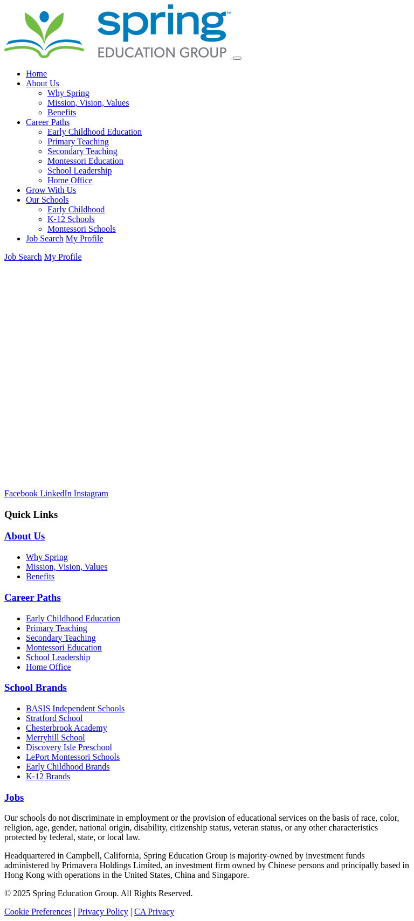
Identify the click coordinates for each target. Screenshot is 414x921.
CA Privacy (154, 911)
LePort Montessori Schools (73, 756)
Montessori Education (85, 160)
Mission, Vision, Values (88, 102)
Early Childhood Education (94, 131)
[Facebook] (22, 493)
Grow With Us (51, 190)
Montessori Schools (81, 228)
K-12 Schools (71, 219)
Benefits (61, 112)
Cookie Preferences (38, 911)
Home (36, 73)
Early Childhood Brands (68, 766)
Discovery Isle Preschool (69, 747)
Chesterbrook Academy (66, 727)
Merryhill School (55, 737)
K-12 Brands (48, 776)
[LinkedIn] (57, 493)
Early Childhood (76, 209)
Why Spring (68, 93)
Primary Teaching (78, 141)
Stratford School (54, 718)
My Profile (85, 238)
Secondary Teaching (82, 151)
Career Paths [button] (48, 122)
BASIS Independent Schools (75, 708)
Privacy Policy (103, 911)
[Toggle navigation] (237, 58)
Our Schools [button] (47, 199)
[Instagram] (91, 493)
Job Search (45, 238)
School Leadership (79, 170)
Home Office (70, 180)
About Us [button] (42, 83)
